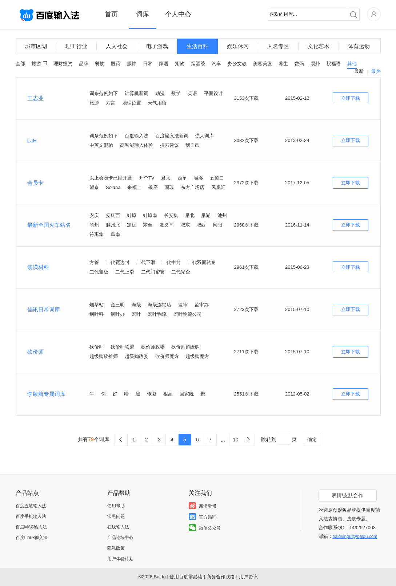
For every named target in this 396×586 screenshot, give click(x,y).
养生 (283, 63)
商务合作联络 (221, 576)
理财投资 (62, 63)
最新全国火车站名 (49, 225)
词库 (142, 14)
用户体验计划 (120, 558)
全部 (20, 63)
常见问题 (116, 516)
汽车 (216, 63)
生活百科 (197, 46)
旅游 (36, 63)
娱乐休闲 (238, 46)
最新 (359, 71)
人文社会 (117, 46)
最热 (376, 71)
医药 (115, 63)
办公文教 (237, 63)
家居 (163, 63)
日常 (147, 63)
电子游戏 (157, 46)
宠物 (179, 63)
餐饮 (99, 63)
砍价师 (35, 352)
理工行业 (76, 46)
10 (236, 440)
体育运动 (359, 46)
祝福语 (334, 63)
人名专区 (278, 46)
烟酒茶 (198, 63)
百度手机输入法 (31, 516)
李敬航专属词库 (46, 394)
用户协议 (248, 576)
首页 (111, 14)
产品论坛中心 (120, 537)
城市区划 (36, 46)
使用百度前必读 (186, 576)
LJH (32, 140)
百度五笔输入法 (31, 505)
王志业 (35, 98)
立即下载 (350, 98)
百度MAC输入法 (31, 527)
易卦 (315, 63)
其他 (352, 63)
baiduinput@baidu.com (355, 536)
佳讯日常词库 (43, 309)
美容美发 (262, 63)
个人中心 (178, 14)
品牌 (83, 63)
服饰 (131, 63)
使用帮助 (116, 505)
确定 (312, 439)
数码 (299, 63)
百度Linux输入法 (32, 537)
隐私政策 (116, 548)
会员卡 (35, 183)
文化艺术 (318, 46)
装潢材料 (38, 267)
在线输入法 (118, 527)
